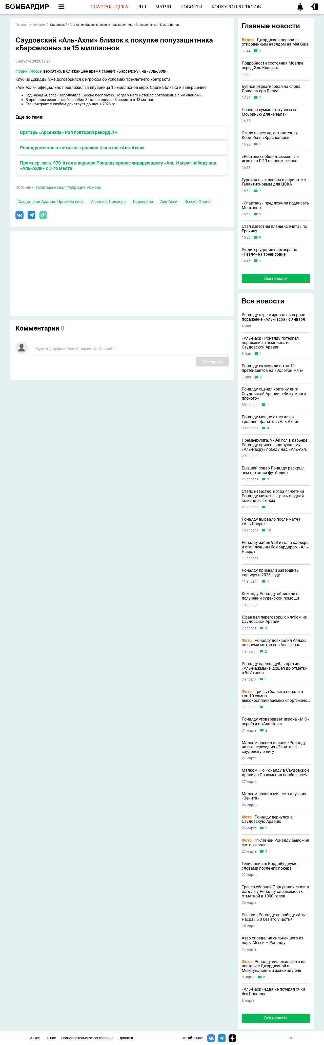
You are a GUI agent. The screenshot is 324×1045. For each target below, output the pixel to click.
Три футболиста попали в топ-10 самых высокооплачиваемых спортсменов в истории (276, 696)
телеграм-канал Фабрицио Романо (68, 187)
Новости (39, 25)
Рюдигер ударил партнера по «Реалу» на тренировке (269, 252)
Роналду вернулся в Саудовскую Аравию (267, 819)
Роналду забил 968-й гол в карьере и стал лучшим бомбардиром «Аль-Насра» (275, 547)
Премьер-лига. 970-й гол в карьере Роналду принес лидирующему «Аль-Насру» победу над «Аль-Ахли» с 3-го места (118, 165)
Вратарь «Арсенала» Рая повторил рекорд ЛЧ (69, 132)
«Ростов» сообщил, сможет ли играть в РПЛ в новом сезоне (270, 158)
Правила (125, 1038)
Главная (21, 25)
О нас (51, 1038)
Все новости (276, 278)
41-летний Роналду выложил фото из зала (275, 842)
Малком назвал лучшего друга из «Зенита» (274, 796)
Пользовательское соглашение (87, 1038)
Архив (35, 1038)
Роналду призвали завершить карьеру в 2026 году (270, 572)
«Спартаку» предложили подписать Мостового (275, 205)
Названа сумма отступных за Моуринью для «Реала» (269, 112)
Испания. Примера (108, 201)
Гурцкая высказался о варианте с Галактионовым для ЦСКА (274, 182)
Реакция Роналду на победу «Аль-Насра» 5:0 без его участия (274, 917)
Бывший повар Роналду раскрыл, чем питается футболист (273, 470)
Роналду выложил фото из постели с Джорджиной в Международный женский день (273, 966)
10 (269, 530)
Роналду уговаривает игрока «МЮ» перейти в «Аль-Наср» (275, 721)
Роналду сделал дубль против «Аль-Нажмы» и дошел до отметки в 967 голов (275, 668)
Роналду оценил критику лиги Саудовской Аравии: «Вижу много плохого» (274, 393)
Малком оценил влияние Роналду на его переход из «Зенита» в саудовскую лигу (274, 747)
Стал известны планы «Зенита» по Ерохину (274, 228)
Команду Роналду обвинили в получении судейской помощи (270, 595)
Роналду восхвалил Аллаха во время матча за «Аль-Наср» (274, 642)
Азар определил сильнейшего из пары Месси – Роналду (272, 940)
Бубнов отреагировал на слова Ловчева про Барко (271, 88)
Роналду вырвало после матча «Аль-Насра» (271, 521)
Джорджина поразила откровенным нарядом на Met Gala (275, 42)
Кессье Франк (198, 201)
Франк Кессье (28, 71)
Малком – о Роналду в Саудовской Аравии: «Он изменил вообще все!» (275, 772)
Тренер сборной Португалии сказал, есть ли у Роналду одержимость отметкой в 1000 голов (276, 891)
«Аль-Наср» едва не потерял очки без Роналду (273, 991)
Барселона (143, 201)
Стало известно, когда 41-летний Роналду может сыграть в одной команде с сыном (273, 496)
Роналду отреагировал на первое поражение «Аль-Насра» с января (273, 317)
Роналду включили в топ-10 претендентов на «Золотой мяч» (272, 368)
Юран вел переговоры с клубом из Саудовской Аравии (274, 619)
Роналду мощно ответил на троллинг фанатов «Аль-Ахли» (82, 147)
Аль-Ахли (168, 201)
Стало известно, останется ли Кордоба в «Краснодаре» (270, 135)
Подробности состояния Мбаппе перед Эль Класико (272, 65)
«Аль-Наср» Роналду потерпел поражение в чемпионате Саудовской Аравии (270, 343)
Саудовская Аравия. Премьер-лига (50, 201)
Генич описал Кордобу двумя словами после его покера (269, 866)
